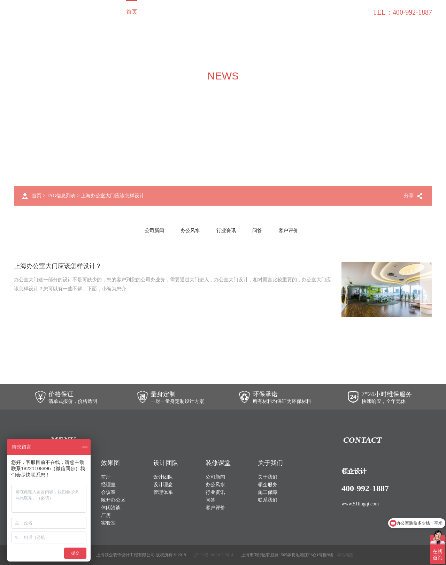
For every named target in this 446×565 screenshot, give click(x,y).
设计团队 (208, 12)
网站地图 (345, 554)
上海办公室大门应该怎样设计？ (58, 265)
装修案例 (155, 12)
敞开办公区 (113, 500)
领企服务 (267, 12)
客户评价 (288, 230)
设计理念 (163, 484)
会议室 (108, 492)
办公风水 (190, 230)
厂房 (106, 515)
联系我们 (355, 12)
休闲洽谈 (111, 507)
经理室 (108, 484)
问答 (257, 230)
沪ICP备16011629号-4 (213, 554)
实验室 (108, 523)
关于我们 (237, 12)
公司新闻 (154, 230)
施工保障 (296, 12)
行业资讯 (226, 230)
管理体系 (163, 492)
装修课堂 (325, 12)
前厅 (106, 477)
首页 (131, 12)
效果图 (182, 12)
